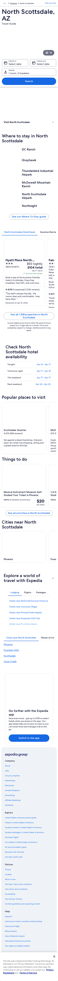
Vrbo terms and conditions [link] (16, 889)
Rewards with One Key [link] (14, 852)
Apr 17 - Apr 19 (44, 377)
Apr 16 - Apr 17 (44, 364)
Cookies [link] (8, 874)
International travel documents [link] (18, 941)
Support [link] (8, 916)
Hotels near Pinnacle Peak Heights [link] (25, 612)
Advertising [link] (10, 795)
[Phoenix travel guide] (24, 547)
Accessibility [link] (10, 894)
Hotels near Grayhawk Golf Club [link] (24, 618)
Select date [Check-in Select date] (15, 64)
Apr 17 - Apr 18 (44, 371)
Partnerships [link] (10, 780)
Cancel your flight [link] (12, 926)
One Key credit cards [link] (14, 857)
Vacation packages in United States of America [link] (24, 832)
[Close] (54, 956)
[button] (29, 122)
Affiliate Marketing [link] (12, 800)
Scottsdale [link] (10, 655)
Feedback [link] (9, 805)
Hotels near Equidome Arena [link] (23, 624)
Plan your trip (50, 3)
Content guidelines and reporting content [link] (22, 904)
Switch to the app (29, 738)
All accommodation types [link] (15, 847)
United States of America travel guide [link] (20, 817)
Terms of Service (28, 973)
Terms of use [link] (10, 879)
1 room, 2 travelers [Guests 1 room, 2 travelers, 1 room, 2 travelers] (19, 73)
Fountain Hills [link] (11, 650)
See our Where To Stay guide (29, 216)
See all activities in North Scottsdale (29, 513)
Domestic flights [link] (12, 837)
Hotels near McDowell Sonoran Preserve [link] (28, 600)
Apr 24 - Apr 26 (43, 384)
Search (29, 81)
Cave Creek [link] (10, 661)
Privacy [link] (8, 869)
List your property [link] (12, 775)
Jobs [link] (7, 771)
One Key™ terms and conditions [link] (18, 884)
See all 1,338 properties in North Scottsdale (29, 316)
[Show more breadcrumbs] (4, 3)
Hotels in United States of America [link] (19, 822)
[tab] (20, 232)
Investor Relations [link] (12, 790)
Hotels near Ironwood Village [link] (23, 606)
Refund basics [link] (11, 931)
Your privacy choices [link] (13, 899)
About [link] (7, 766)
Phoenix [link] (13, 3)
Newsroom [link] (9, 785)
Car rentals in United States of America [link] (21, 842)
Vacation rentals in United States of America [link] (23, 827)
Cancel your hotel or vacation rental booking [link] (23, 921)
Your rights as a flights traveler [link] (17, 946)
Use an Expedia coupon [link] (15, 936)
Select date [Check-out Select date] (43, 64)
